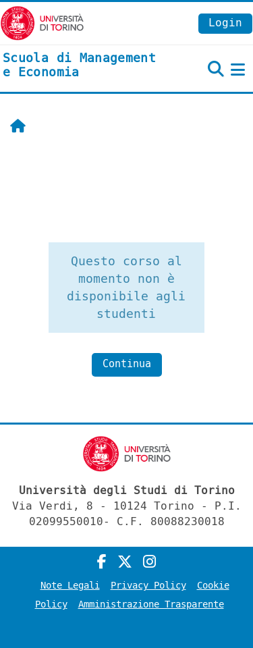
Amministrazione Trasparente (151, 604)
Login (225, 22)
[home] (84, 65)
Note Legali (70, 585)
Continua (127, 364)
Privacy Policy (148, 585)
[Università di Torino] (42, 22)
